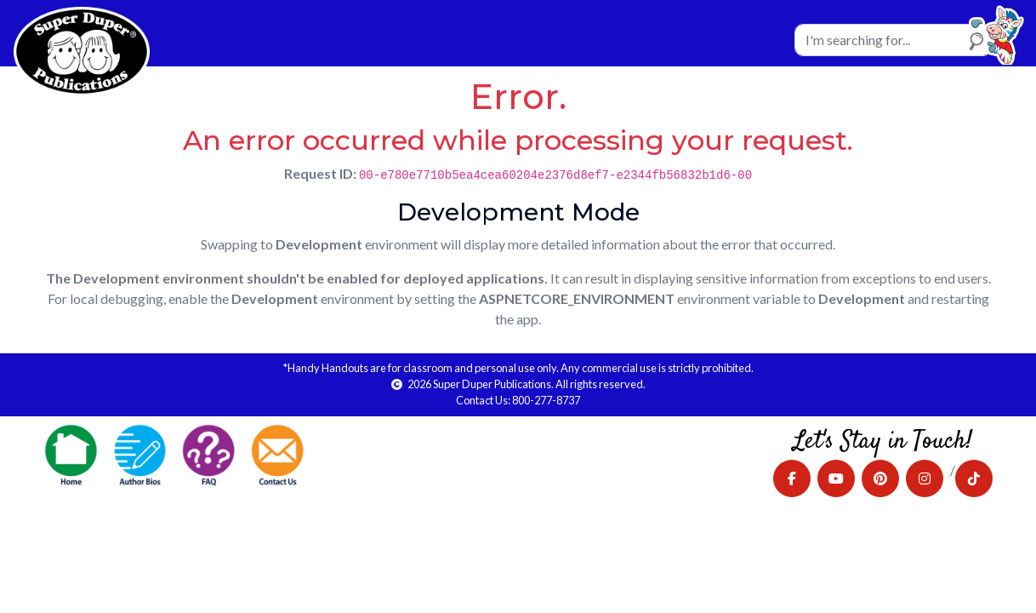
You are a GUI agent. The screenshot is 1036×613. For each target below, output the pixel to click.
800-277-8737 (546, 400)
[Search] (893, 40)
